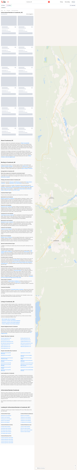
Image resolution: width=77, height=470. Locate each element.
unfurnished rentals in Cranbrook (17, 289)
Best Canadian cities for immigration (9, 319)
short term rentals (16, 190)
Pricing (61, 1)
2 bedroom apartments (24, 186)
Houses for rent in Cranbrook (6, 206)
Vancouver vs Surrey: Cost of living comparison (11, 322)
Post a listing (67, 1)
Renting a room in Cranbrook (6, 237)
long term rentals (8, 190)
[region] (55, 239)
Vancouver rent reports (5, 177)
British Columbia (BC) (25, 143)
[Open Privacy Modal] (8, 2)
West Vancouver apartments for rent (27, 343)
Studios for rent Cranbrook (25, 415)
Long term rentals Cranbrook (25, 426)
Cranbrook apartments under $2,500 (7, 442)
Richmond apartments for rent (25, 339)
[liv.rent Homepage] (4, 2)
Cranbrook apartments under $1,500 (7, 439)
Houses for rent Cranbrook (5, 420)
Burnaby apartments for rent (25, 338)
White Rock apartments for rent (26, 346)
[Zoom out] (75, 467)
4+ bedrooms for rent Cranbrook (26, 422)
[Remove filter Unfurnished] (5, 7)
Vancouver (12, 181)
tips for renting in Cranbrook (27, 168)
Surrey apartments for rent (5, 339)
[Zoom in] (75, 465)
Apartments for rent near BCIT (6, 355)
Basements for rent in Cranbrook (7, 221)
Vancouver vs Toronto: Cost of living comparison (11, 320)
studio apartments (9, 187)
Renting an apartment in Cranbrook (7, 198)
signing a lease (25, 166)
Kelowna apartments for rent (5, 346)
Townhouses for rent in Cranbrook (7, 214)
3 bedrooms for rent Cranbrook (26, 420)
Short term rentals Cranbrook (25, 428)
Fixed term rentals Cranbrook (25, 431)
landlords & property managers (7, 166)
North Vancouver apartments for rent (7, 341)
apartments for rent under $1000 (15, 183)
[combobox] (26, 1)
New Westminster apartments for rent (7, 343)
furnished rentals (22, 188)
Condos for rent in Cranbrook (6, 229)
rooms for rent (17, 282)
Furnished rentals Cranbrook (5, 426)
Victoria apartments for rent (5, 348)
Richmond (17, 181)
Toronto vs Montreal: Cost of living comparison (11, 323)
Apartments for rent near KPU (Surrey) (27, 367)
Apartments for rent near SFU (25, 352)
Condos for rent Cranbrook (5, 417)
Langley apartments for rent (5, 344)
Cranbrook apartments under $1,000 (7, 437)
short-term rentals (17, 270)
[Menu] (73, 2)
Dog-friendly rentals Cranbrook (6, 431)
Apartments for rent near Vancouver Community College (7, 358)
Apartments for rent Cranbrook (6, 415)
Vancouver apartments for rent (6, 338)
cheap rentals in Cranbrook (13, 281)
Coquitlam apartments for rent (25, 341)
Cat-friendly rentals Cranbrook (6, 433)
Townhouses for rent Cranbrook (6, 418)
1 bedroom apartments (15, 186)
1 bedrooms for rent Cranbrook (26, 417)
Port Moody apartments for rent (26, 344)
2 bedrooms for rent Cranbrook (26, 418)
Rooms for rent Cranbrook (5, 422)
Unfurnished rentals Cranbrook (6, 428)
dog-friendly (26, 251)
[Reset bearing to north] (75, 468)
